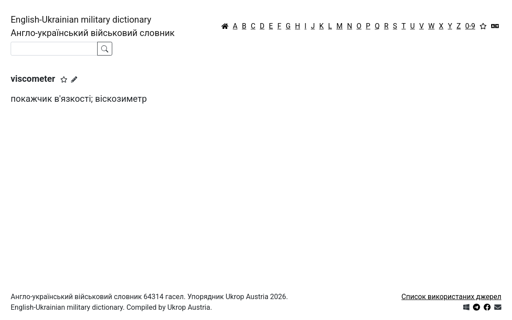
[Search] (54, 49)
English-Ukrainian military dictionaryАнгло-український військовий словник (93, 26)
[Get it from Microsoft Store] (466, 307)
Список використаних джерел (451, 296)
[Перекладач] (495, 26)
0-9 (470, 26)
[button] (63, 79)
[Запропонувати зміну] (74, 79)
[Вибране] (483, 26)
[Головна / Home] (225, 26)
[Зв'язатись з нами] (497, 307)
